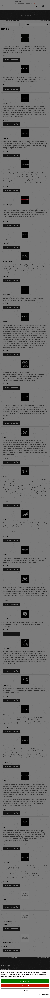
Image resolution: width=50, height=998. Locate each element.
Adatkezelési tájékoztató (44, 994)
